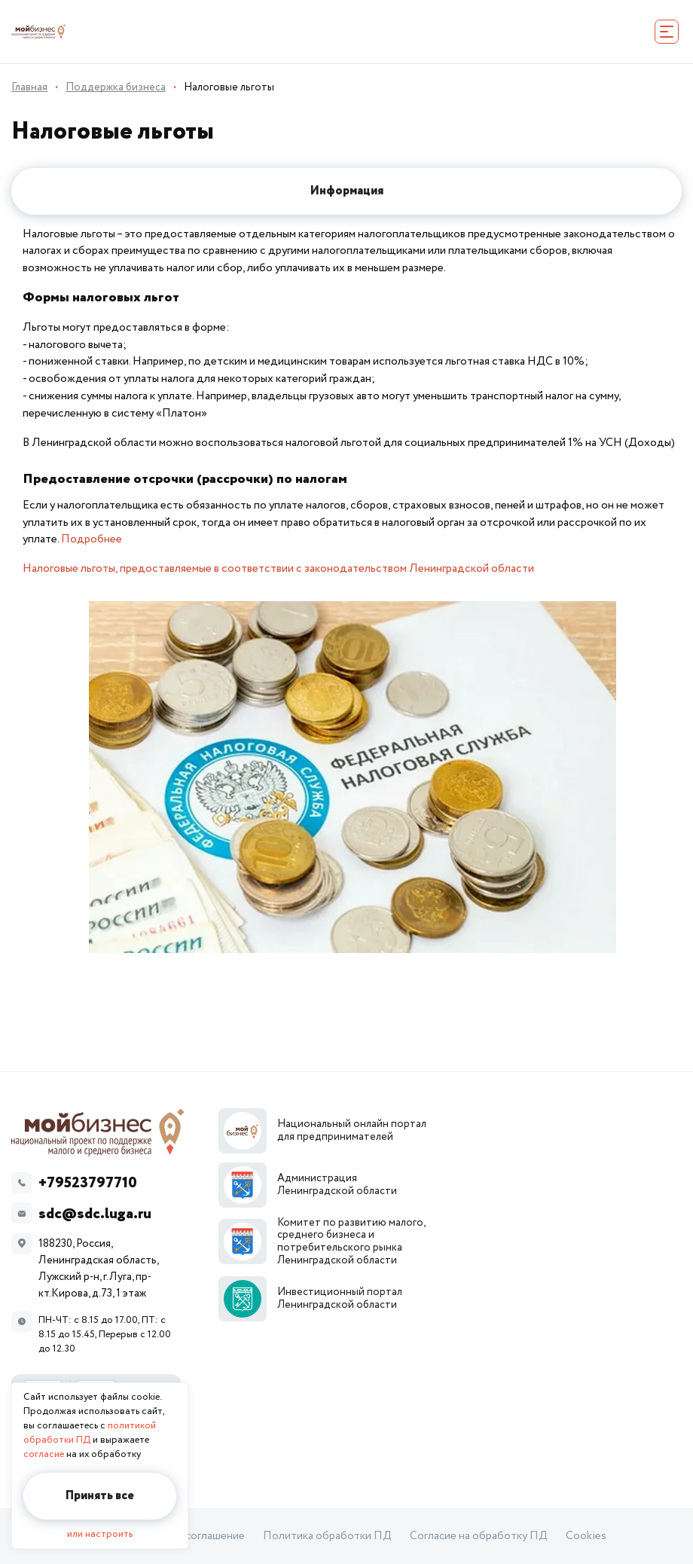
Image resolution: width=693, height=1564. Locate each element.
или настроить (100, 1534)
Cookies (586, 1536)
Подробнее (91, 539)
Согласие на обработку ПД (479, 1536)
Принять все (100, 1495)
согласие (43, 1454)
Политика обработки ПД (327, 1536)
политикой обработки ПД (89, 1433)
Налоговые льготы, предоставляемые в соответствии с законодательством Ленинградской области (278, 568)
